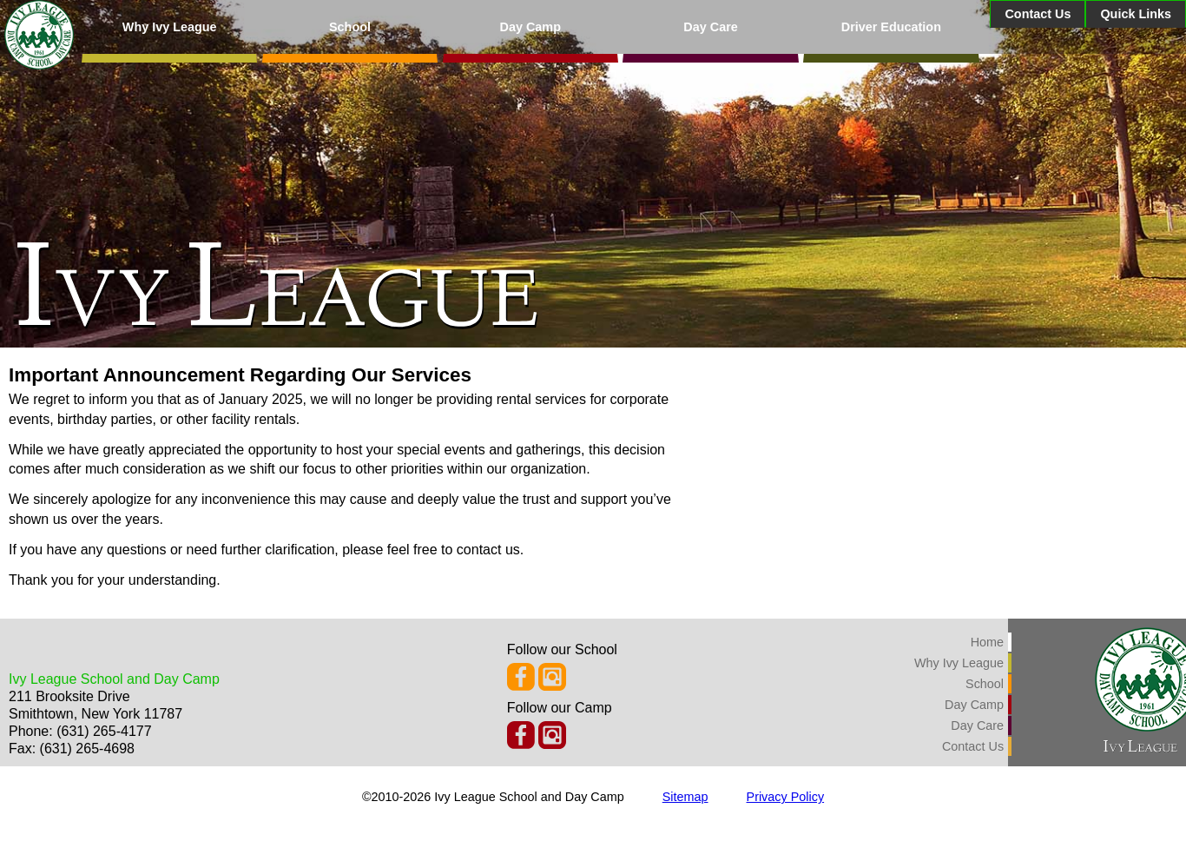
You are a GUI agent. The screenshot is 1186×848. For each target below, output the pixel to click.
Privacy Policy (786, 797)
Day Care (710, 27)
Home (987, 642)
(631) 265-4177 (103, 731)
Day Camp (530, 27)
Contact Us (1038, 14)
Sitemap (685, 797)
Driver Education (891, 27)
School (350, 27)
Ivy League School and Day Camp (114, 679)
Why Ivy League (169, 27)
